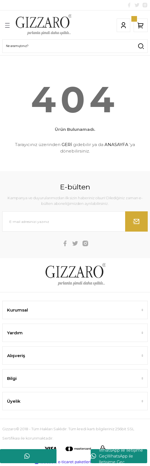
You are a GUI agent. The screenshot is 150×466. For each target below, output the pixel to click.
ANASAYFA (116, 144)
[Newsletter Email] (75, 221)
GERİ (67, 144)
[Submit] (136, 221)
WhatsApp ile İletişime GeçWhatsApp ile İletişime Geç (117, 456)
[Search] (75, 46)
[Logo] (43, 25)
